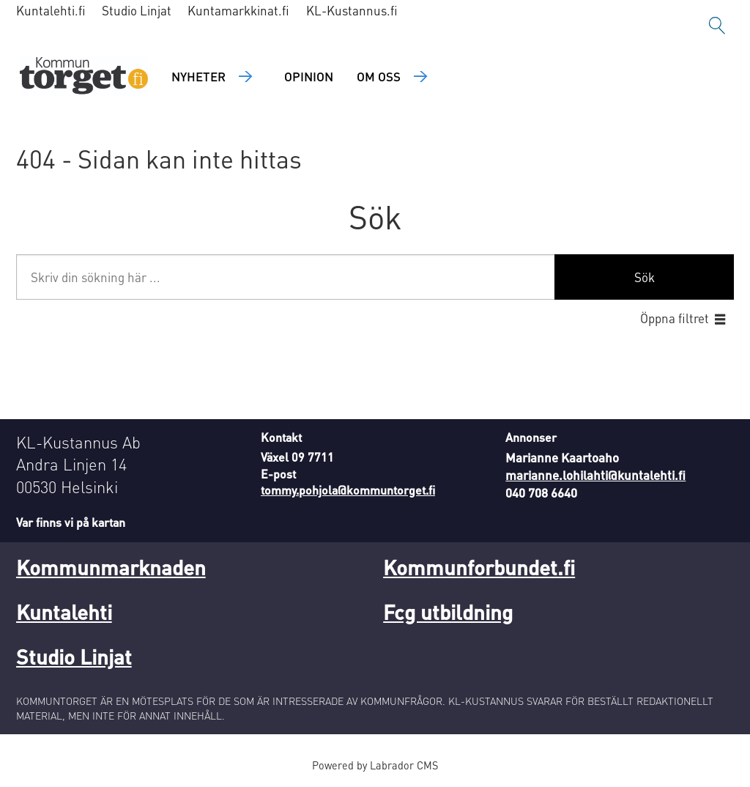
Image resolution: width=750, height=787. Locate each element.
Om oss (379, 76)
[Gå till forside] (84, 77)
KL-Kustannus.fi (352, 10)
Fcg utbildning (448, 612)
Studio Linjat (136, 10)
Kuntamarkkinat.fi (238, 10)
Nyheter (198, 76)
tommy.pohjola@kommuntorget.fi (348, 490)
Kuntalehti (64, 612)
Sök (644, 277)
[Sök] (717, 25)
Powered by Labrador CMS (375, 765)
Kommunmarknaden (111, 567)
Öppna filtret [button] (674, 318)
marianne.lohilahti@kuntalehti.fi (595, 475)
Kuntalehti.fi (51, 10)
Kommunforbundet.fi (479, 567)
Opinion (308, 76)
